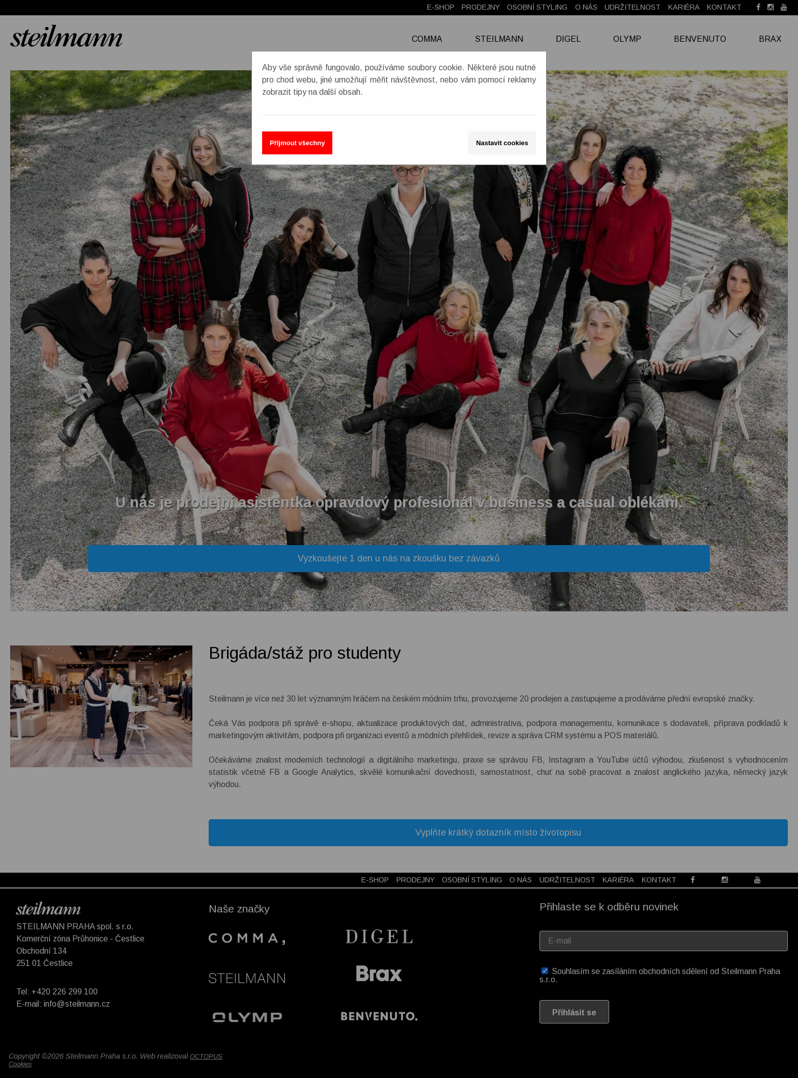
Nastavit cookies (502, 143)
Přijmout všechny (297, 143)
